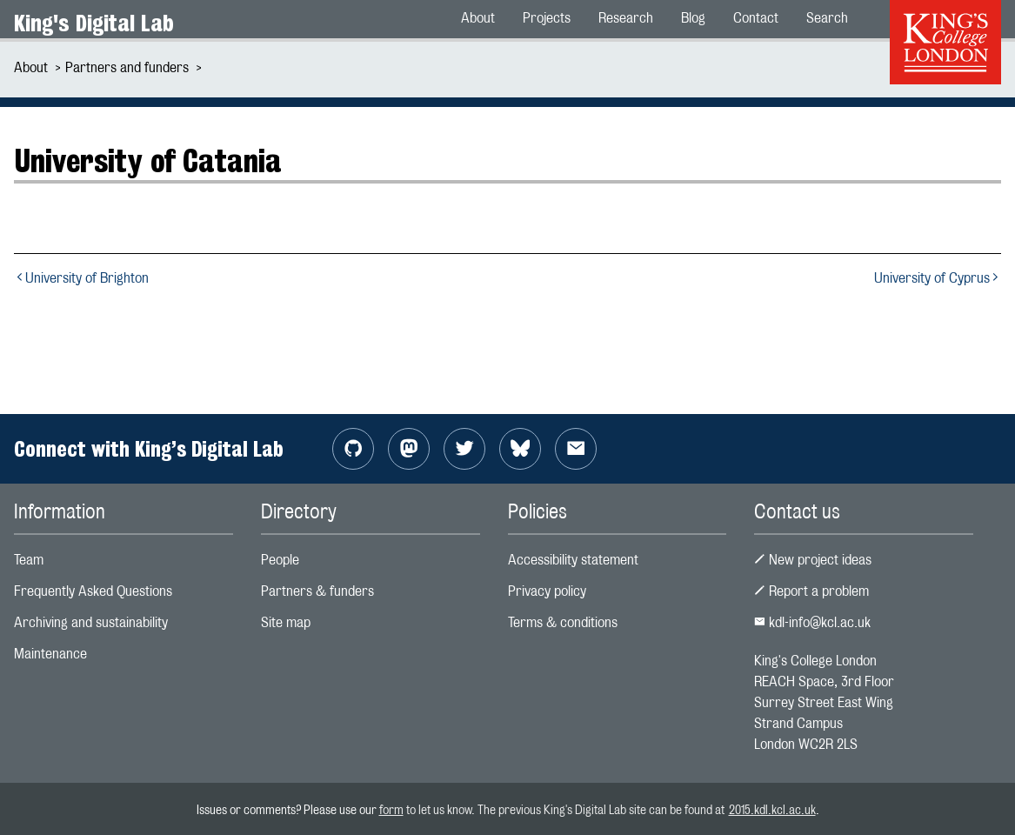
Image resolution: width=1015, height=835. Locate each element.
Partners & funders (317, 591)
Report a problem (811, 591)
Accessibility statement (573, 559)
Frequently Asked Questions (93, 591)
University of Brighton (81, 278)
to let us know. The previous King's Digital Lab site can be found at (566, 809)
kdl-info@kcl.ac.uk (812, 622)
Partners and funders (127, 67)
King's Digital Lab (94, 23)
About (31, 67)
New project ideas (812, 559)
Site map (286, 622)
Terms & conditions (563, 622)
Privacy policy (547, 591)
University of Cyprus (937, 278)
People (280, 559)
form (391, 809)
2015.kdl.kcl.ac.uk (772, 809)
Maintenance (50, 653)
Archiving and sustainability (91, 622)
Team (28, 559)
